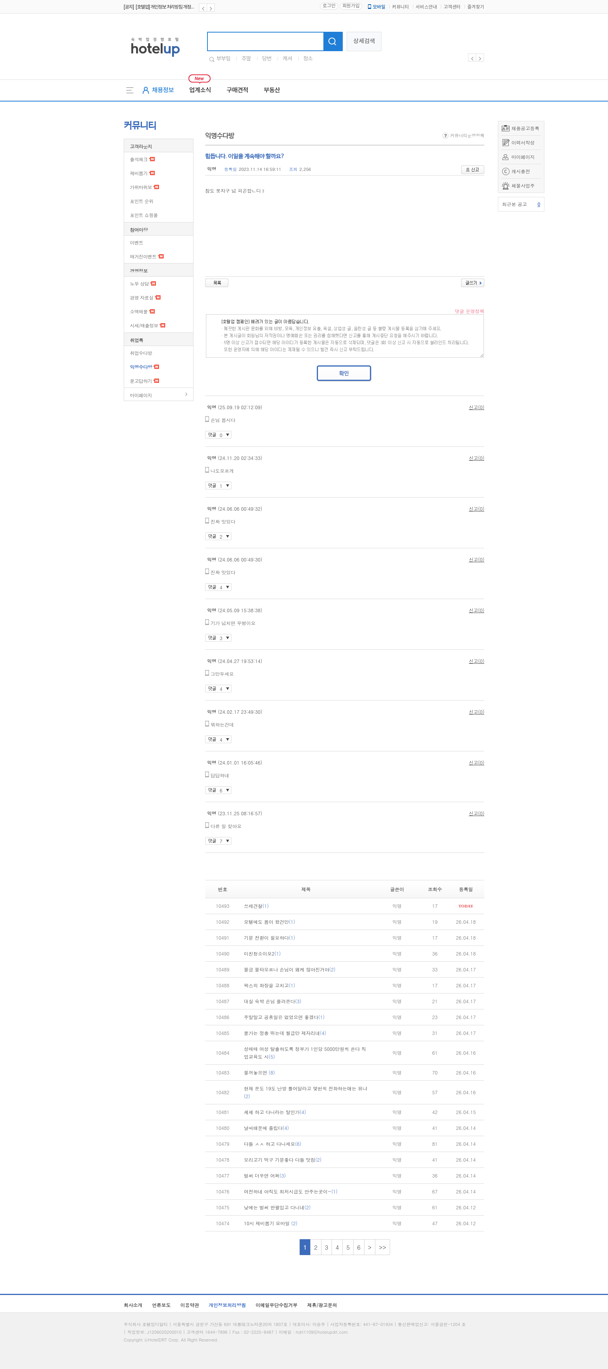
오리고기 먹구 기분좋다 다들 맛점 (282, 1159)
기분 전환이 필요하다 (269, 937)
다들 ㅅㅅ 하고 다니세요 (272, 1143)
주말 (246, 59)
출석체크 (139, 159)
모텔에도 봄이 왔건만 (269, 921)
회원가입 (350, 6)
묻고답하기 (141, 380)
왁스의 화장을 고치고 (269, 985)
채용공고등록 (525, 128)
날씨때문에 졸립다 (266, 1127)
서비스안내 (426, 7)
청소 (308, 59)
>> (382, 1247)
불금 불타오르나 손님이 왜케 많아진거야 (289, 969)
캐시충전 (520, 171)
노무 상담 (139, 283)
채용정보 (163, 90)
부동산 (272, 90)
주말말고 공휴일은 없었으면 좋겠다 (284, 1017)
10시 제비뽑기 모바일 (270, 1223)
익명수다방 (141, 366)
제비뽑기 (139, 173)
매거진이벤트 (143, 256)
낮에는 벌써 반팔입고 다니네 (277, 1207)
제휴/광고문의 (322, 1305)
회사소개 (133, 1305)
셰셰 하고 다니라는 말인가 (275, 1112)
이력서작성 (523, 142)
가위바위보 (141, 187)
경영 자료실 (141, 297)
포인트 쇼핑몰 (144, 215)
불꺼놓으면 (259, 1072)
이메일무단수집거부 (276, 1305)
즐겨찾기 (475, 7)
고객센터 (452, 7)
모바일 (376, 7)
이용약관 (189, 1305)
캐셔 (287, 59)
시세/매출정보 (144, 325)
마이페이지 (523, 156)
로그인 (329, 6)
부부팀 (223, 59)
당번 (266, 59)
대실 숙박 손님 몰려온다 (272, 1001)
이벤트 (136, 242)
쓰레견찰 (256, 905)
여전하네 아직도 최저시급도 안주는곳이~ (291, 1191)
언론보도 (161, 1305)
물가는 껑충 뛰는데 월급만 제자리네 (285, 1033)
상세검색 (364, 41)
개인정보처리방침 (227, 1305)
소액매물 (139, 311)
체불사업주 (523, 185)
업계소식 (200, 90)
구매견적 (237, 90)
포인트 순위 (141, 201)
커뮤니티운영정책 (463, 135)
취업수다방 (141, 353)
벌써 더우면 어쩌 (265, 1175)
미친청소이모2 (262, 953)
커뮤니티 (400, 7)
